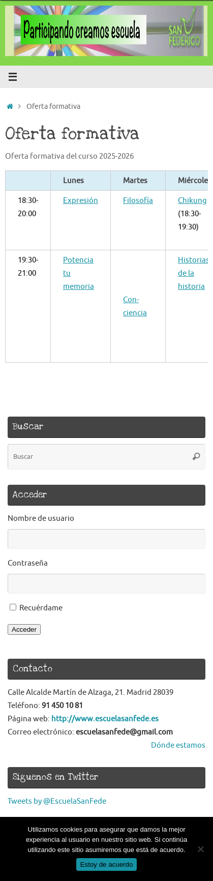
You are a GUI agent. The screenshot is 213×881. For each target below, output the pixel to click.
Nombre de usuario (41, 518)
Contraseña (28, 563)
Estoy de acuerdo (106, 864)
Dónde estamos (178, 745)
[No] (200, 849)
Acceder (24, 629)
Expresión (80, 200)
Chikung (192, 200)
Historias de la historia (193, 273)
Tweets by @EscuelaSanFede (57, 801)
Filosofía (138, 200)
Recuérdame (41, 608)
